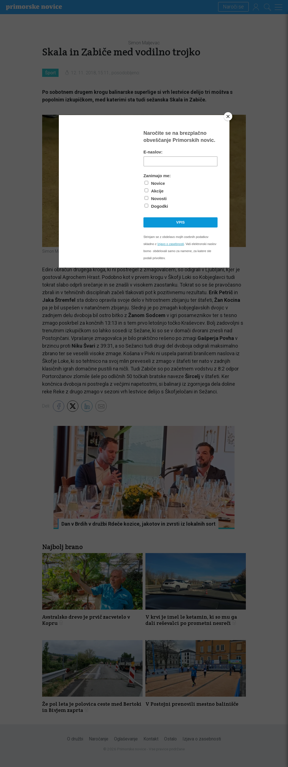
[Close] (228, 116)
